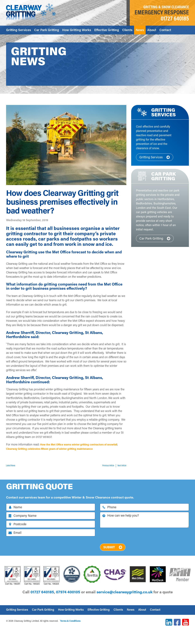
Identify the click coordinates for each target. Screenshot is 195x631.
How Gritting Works (76, 30)
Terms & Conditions (70, 620)
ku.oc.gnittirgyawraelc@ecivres (125, 591)
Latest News (10, 465)
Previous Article (108, 465)
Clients (127, 30)
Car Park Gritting (46, 30)
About (151, 30)
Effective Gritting (106, 30)
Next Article (122, 465)
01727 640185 (175, 18)
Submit (112, 547)
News (140, 30)
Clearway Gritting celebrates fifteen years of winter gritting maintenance (67, 449)
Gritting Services (18, 30)
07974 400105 (68, 591)
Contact (165, 30)
